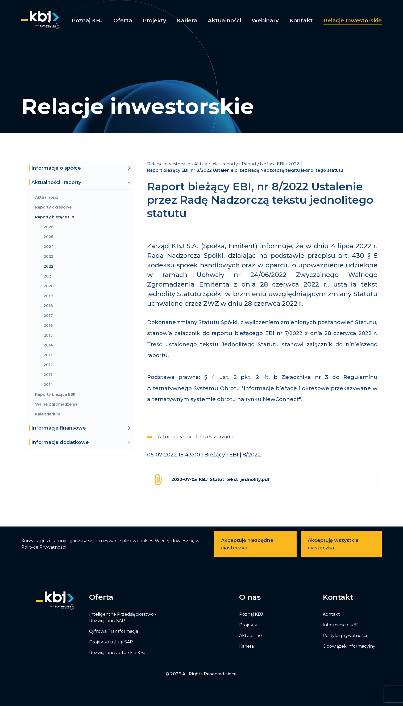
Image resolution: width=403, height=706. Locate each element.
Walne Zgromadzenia (56, 404)
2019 (48, 296)
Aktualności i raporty (216, 163)
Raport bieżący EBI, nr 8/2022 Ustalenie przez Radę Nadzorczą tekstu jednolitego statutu (245, 170)
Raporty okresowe (53, 207)
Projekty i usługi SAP (111, 641)
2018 (48, 306)
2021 (48, 276)
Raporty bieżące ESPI (56, 394)
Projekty (154, 20)
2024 (49, 246)
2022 (48, 266)
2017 (48, 315)
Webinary (265, 20)
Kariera (187, 20)
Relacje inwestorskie (352, 20)
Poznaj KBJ (87, 20)
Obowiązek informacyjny (349, 646)
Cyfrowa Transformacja (113, 631)
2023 (48, 256)
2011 (48, 375)
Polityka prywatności (345, 635)
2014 (48, 345)
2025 (48, 237)
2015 (48, 335)
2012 (48, 365)
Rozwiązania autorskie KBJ (117, 652)
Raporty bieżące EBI (54, 217)
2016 (48, 325)
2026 (48, 227)
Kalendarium (47, 414)
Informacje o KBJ (341, 624)
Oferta (122, 20)
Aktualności (224, 20)
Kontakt (301, 20)
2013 (48, 355)
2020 (49, 286)
